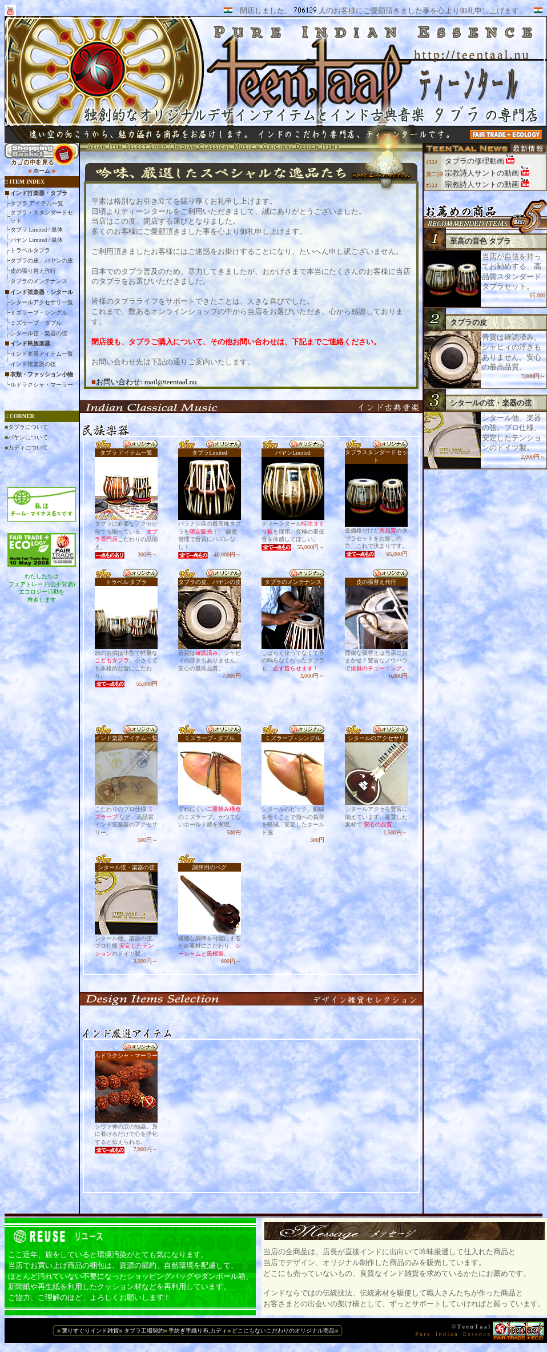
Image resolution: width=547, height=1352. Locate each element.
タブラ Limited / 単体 (36, 229)
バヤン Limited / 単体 (36, 240)
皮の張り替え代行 (33, 271)
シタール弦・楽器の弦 (38, 333)
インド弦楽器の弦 (33, 364)
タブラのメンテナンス (38, 281)
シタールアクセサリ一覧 (41, 302)
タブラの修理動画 (475, 161)
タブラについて (28, 427)
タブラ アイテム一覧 (36, 203)
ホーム (41, 171)
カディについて (28, 447)
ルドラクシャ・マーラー (41, 384)
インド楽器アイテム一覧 (41, 354)
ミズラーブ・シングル (38, 312)
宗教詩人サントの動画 (483, 173)
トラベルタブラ (30, 250)
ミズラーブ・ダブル (36, 323)
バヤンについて (28, 437)
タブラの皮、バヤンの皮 (41, 260)
